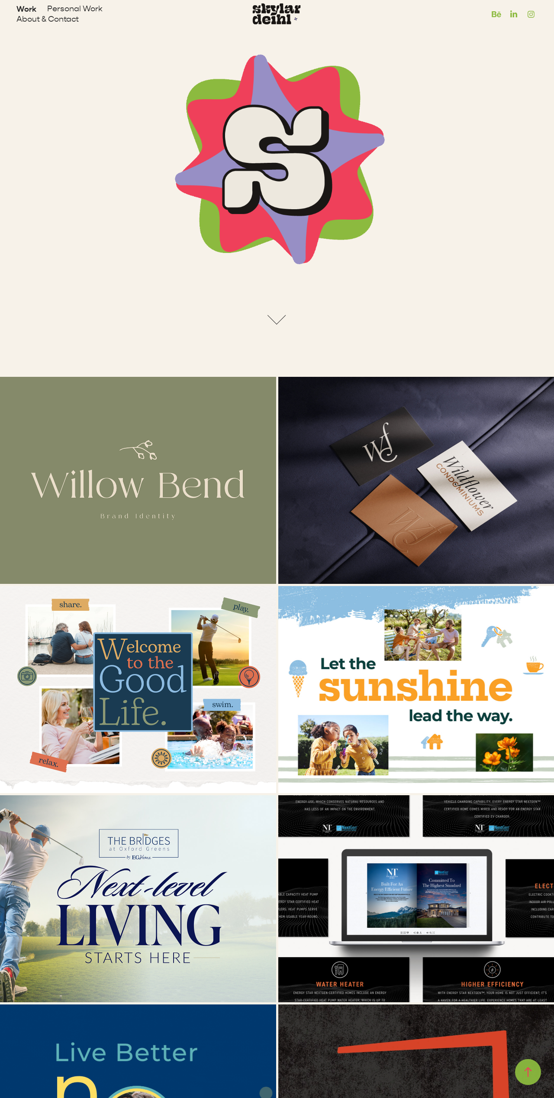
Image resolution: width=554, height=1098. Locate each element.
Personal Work (75, 8)
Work (26, 9)
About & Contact (47, 19)
